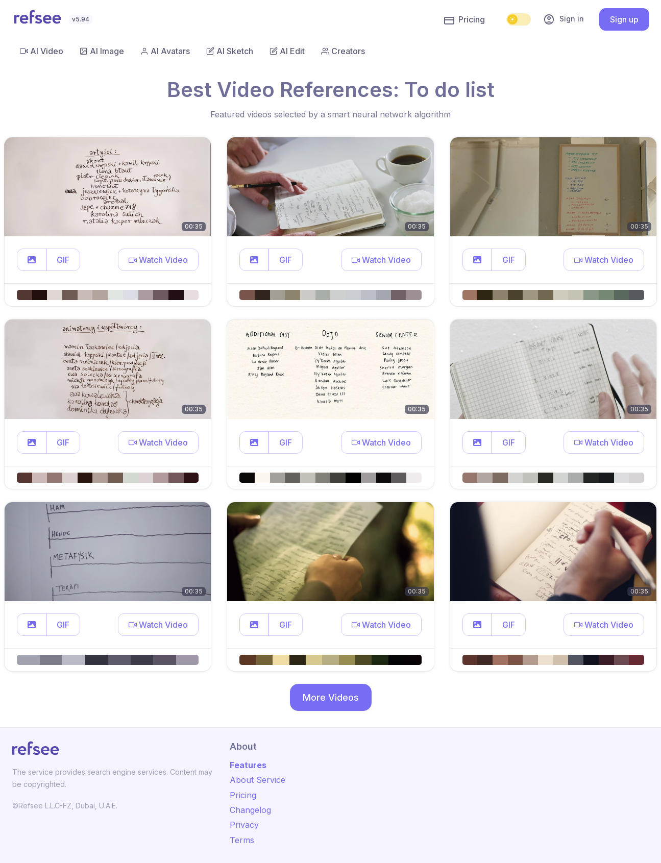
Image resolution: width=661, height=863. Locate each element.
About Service (257, 780)
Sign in (563, 19)
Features (248, 765)
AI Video (41, 51)
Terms (242, 840)
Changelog (250, 810)
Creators (343, 51)
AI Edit (287, 51)
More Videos (331, 697)
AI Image (102, 51)
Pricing (464, 20)
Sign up (624, 19)
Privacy (244, 825)
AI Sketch (229, 51)
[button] (31, 260)
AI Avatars (165, 51)
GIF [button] (63, 260)
